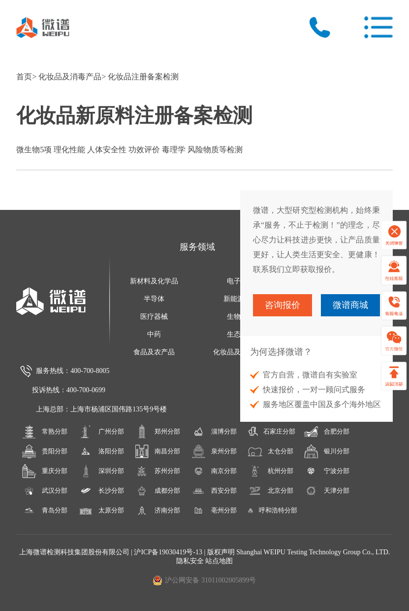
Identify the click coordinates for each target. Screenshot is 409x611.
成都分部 (157, 490)
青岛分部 (44, 510)
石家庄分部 (270, 431)
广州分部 (101, 431)
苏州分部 (157, 471)
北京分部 (270, 490)
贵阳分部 (44, 451)
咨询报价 (282, 305)
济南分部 (157, 510)
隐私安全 (190, 561)
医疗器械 (154, 316)
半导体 (154, 299)
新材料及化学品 (154, 281)
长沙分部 (101, 490)
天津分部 (326, 490)
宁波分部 (326, 471)
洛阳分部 (101, 451)
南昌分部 (157, 451)
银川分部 (326, 451)
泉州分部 (214, 451)
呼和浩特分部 (270, 510)
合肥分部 (326, 431)
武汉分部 (44, 490)
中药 (154, 334)
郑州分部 (157, 431)
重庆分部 (44, 471)
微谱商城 (350, 305)
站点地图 (219, 561)
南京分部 (214, 471)
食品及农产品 (154, 352)
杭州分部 (270, 471)
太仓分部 (270, 451)
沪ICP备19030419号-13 (169, 552)
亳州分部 (214, 510)
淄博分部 (214, 431)
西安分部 (214, 490)
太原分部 (101, 510)
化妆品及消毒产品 (69, 76)
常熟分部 (44, 431)
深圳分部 (101, 471)
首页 (24, 76)
